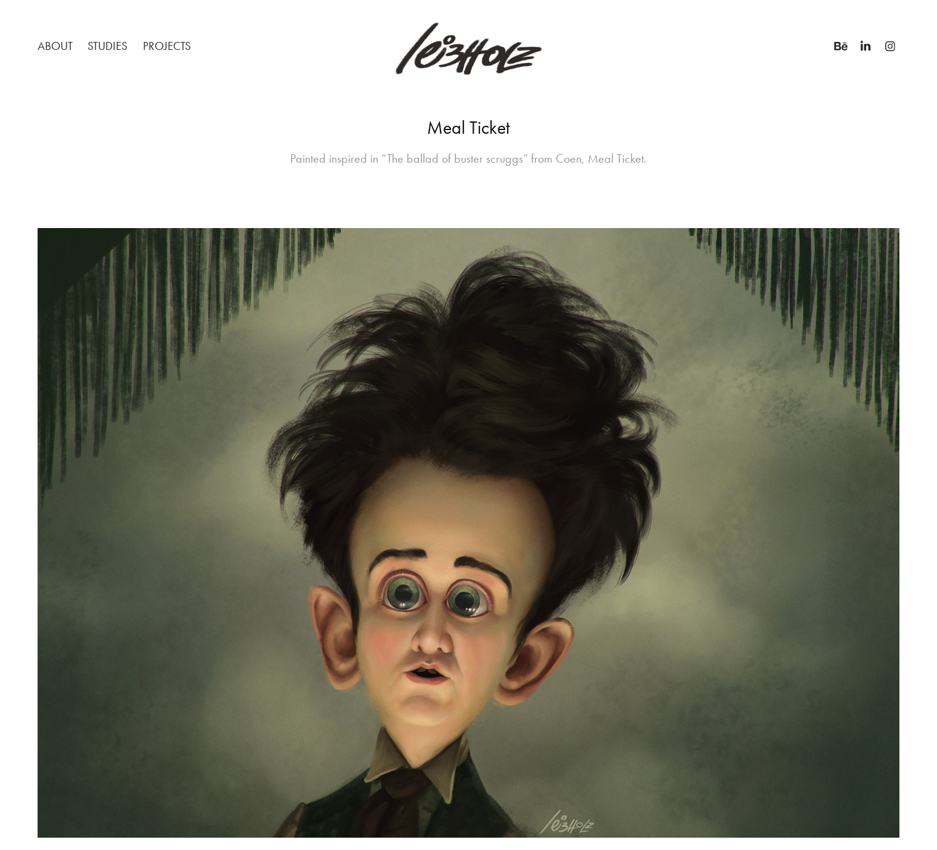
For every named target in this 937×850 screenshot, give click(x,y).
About (55, 46)
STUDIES (107, 46)
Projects (167, 46)
